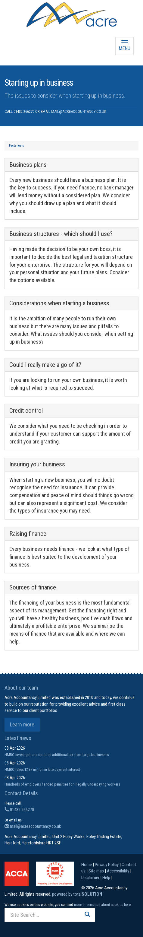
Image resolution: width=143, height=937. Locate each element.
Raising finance (27, 533)
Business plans (28, 164)
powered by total (77, 894)
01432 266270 (19, 809)
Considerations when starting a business (59, 303)
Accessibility (118, 871)
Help (106, 877)
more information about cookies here (102, 904)
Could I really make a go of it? (45, 364)
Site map (96, 871)
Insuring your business (37, 464)
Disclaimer (90, 877)
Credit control (26, 410)
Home (86, 864)
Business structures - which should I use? (61, 233)
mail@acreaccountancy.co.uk (78, 111)
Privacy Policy (107, 864)
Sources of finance (32, 587)
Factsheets (16, 146)
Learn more (22, 724)
